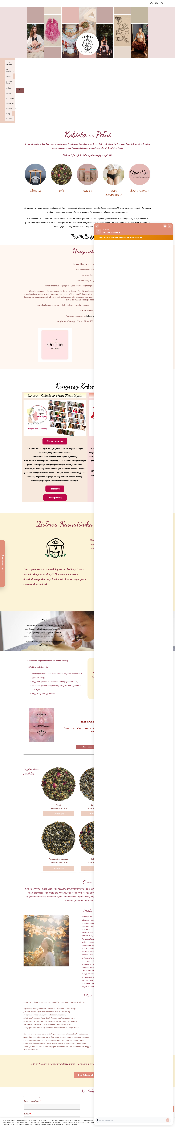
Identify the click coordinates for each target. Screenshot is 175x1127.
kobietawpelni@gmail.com (97, 264)
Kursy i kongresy (66, 62)
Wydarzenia (115, 62)
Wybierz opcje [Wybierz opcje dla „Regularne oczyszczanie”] (59, 817)
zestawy (87, 139)
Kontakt (22, 67)
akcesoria (35, 139)
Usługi (91, 62)
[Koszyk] (160, 65)
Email (27, 1062)
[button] (80, 62)
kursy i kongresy (139, 139)
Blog (139, 62)
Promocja (102, 62)
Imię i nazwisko (32, 1050)
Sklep (80, 62)
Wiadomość (30, 1075)
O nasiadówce (40, 62)
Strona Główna (25, 62)
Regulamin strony (34, 1117)
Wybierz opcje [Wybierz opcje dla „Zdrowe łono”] (97, 763)
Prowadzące (129, 62)
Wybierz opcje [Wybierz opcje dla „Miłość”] (59, 763)
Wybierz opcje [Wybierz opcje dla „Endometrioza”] (97, 817)
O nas (52, 62)
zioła (61, 139)
